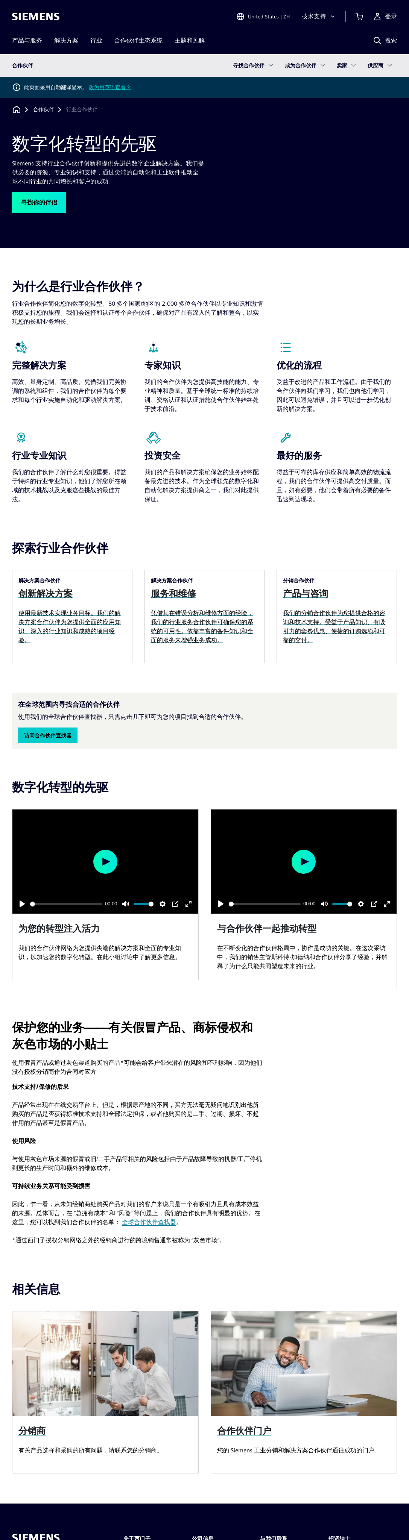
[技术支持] (319, 16)
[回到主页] (16, 109)
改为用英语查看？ (110, 87)
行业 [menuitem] (96, 40)
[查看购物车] (359, 16)
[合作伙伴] (43, 110)
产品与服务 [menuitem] (27, 40)
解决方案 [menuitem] (66, 40)
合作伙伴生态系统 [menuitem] (138, 40)
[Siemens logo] (35, 16)
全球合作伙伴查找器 (149, 1222)
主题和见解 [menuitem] (190, 40)
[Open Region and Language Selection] (263, 16)
